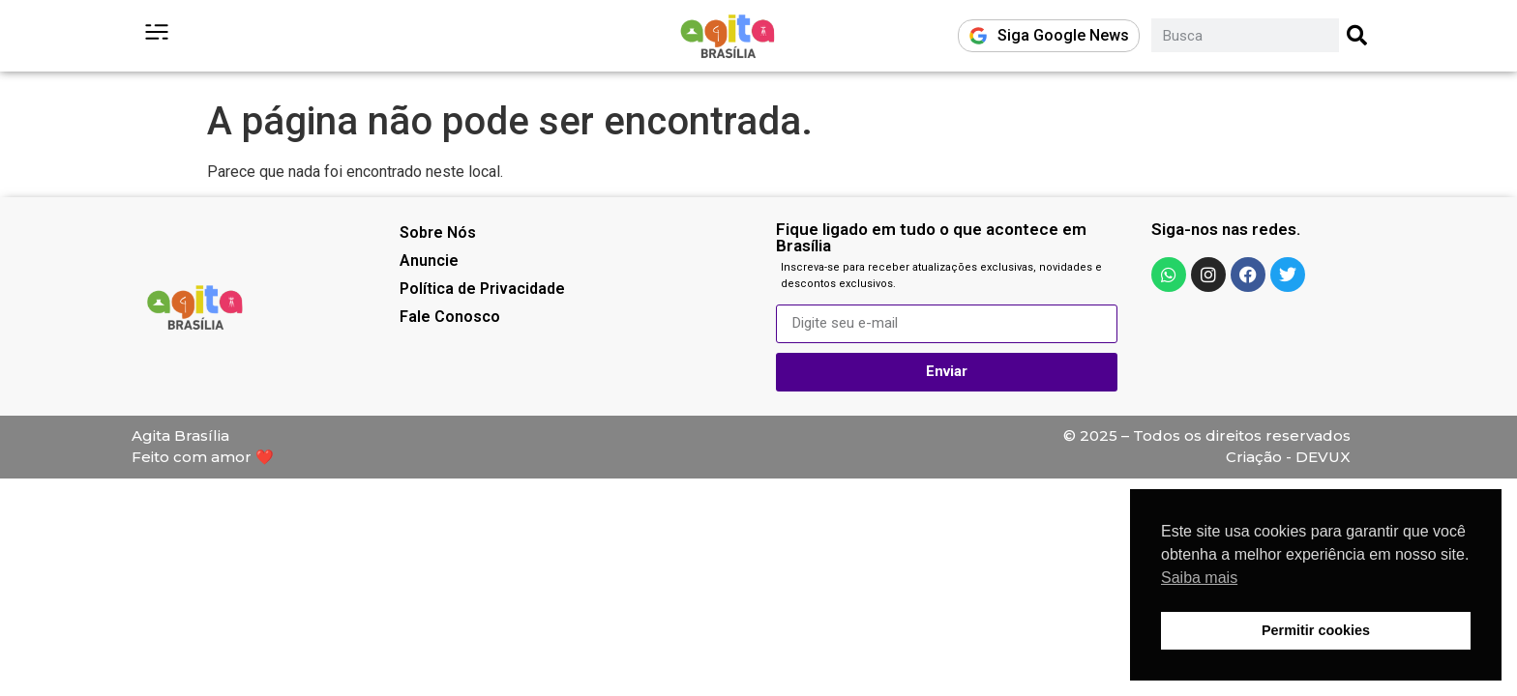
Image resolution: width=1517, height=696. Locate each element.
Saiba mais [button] (1199, 577)
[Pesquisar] (1358, 35)
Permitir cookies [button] (1316, 630)
